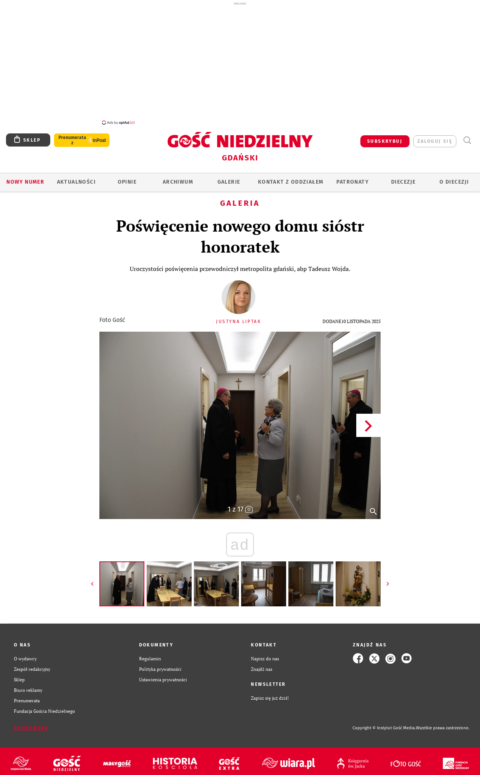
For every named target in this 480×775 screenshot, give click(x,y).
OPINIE (127, 178)
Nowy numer (25, 178)
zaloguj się (434, 137)
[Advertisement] (240, 63)
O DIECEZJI (454, 178)
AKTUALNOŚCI (76, 178)
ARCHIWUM (178, 178)
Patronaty (352, 178)
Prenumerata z (72, 136)
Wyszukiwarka (467, 136)
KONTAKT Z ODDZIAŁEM (291, 178)
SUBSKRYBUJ (384, 137)
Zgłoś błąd (31, 724)
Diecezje (403, 178)
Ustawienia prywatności (163, 675)
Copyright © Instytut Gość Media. (384, 723)
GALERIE (229, 178)
